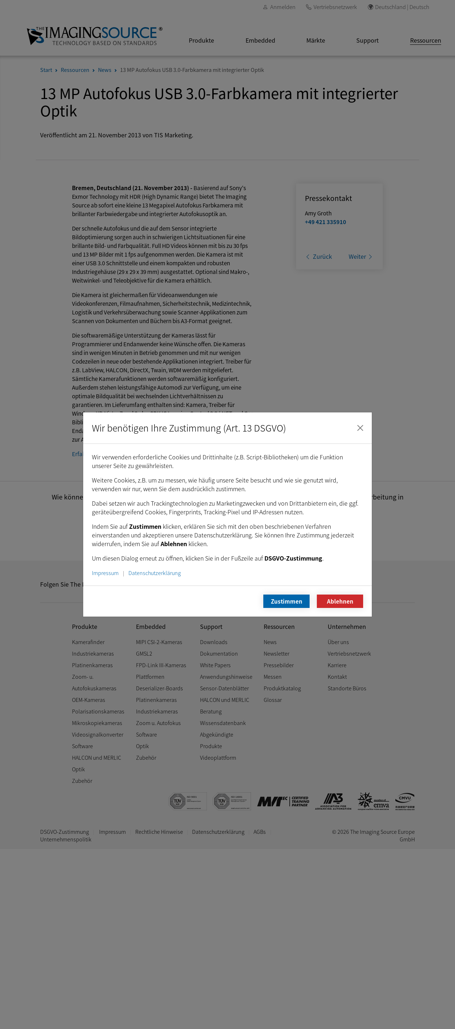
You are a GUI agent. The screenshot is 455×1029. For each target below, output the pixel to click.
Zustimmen (286, 601)
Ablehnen (340, 601)
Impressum (105, 572)
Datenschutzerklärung (154, 572)
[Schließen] (360, 428)
